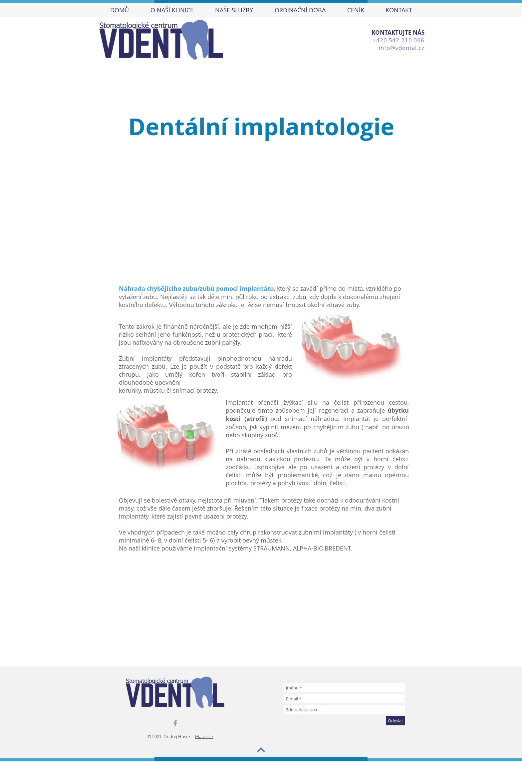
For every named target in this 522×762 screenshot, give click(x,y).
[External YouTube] (257, 607)
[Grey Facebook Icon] (175, 723)
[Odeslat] (395, 720)
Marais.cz (204, 736)
